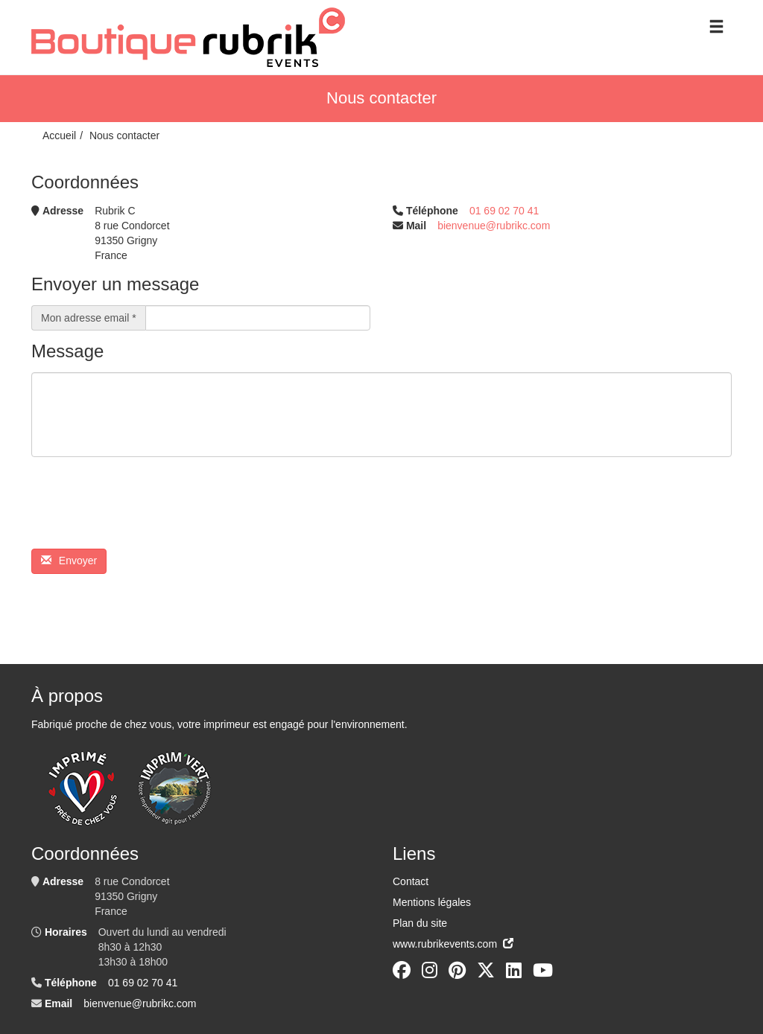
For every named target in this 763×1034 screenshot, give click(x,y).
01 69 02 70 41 (504, 211)
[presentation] (144, 508)
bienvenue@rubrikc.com (493, 226)
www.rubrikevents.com (453, 944)
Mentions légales (432, 902)
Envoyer (69, 561)
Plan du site (420, 923)
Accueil (59, 135)
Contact (410, 881)
